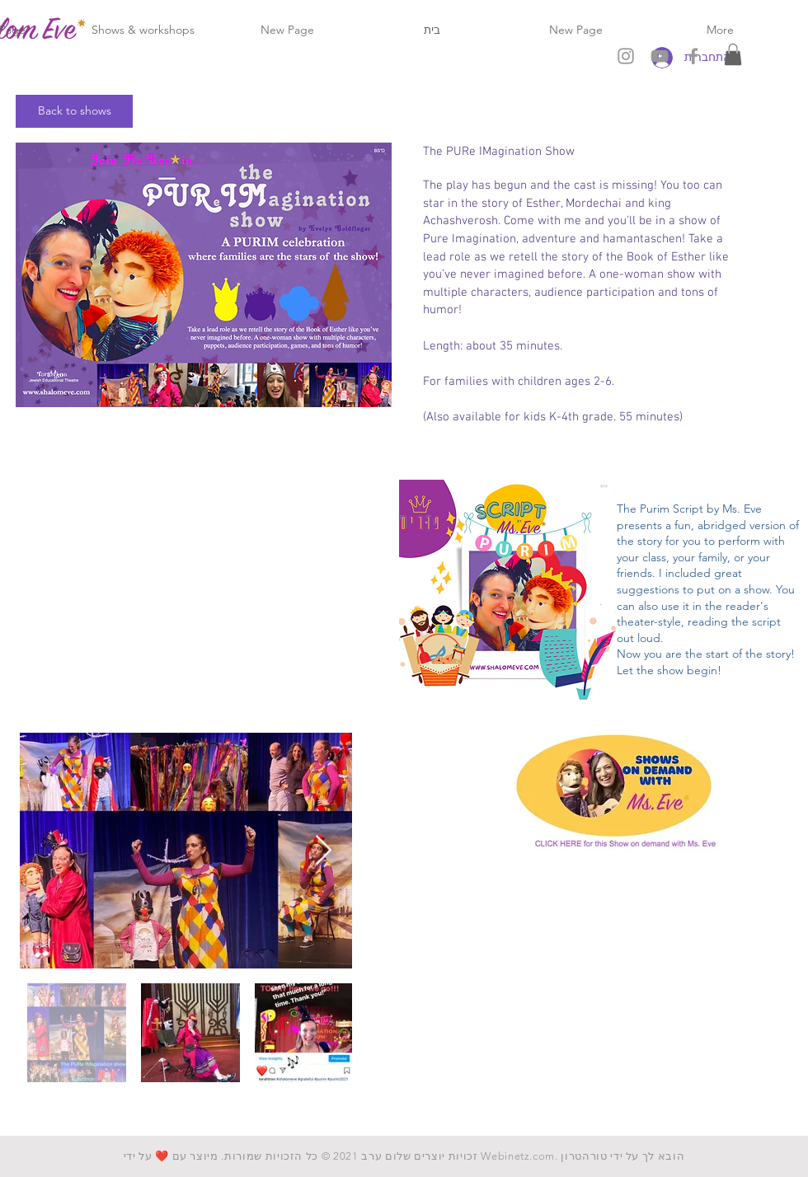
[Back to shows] (74, 111)
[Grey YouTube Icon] (659, 56)
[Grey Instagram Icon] (626, 56)
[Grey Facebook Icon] (693, 56)
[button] (733, 54)
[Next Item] (323, 851)
